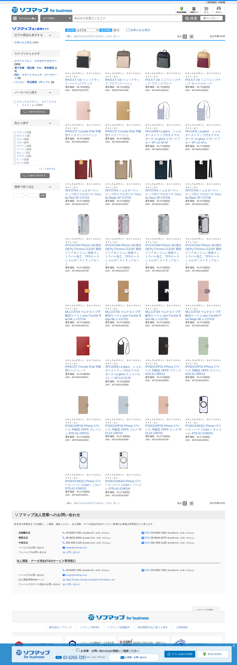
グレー (23, 139)
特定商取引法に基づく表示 (153, 627)
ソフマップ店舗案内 (118, 627)
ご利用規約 (211, 2)
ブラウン (24, 156)
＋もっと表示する (46, 169)
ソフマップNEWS (89, 627)
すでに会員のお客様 (182, 654)
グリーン (24, 145)
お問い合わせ (73, 552)
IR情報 (221, 2)
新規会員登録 (181, 11)
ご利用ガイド (194, 11)
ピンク (23, 162)
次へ (115, 36)
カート (206, 11)
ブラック (24, 132)
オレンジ (23, 152)
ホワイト (23, 135)
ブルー (23, 142)
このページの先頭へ (205, 610)
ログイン (219, 11)
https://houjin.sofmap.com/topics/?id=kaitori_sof (90, 579)
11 (109, 36)
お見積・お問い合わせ (133, 657)
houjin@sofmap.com (76, 547)
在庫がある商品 (26, 42)
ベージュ (24, 149)
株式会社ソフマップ (60, 627)
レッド (23, 159)
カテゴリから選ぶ (27, 18)
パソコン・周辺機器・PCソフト (34, 82)
